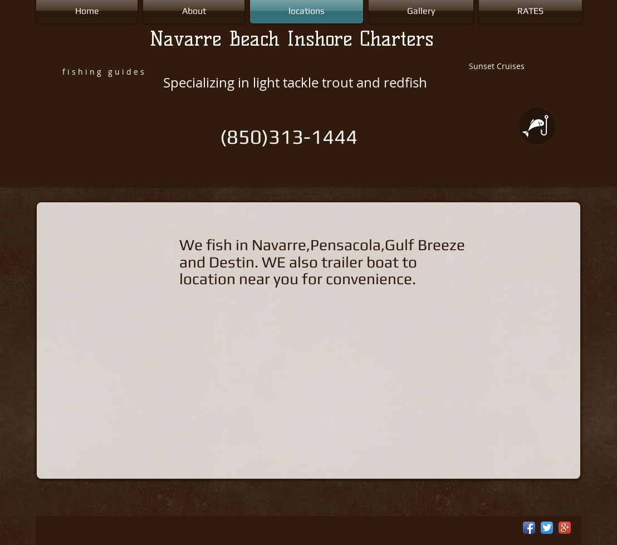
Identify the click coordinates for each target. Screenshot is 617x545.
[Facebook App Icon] (529, 528)
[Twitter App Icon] (547, 528)
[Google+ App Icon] (565, 528)
